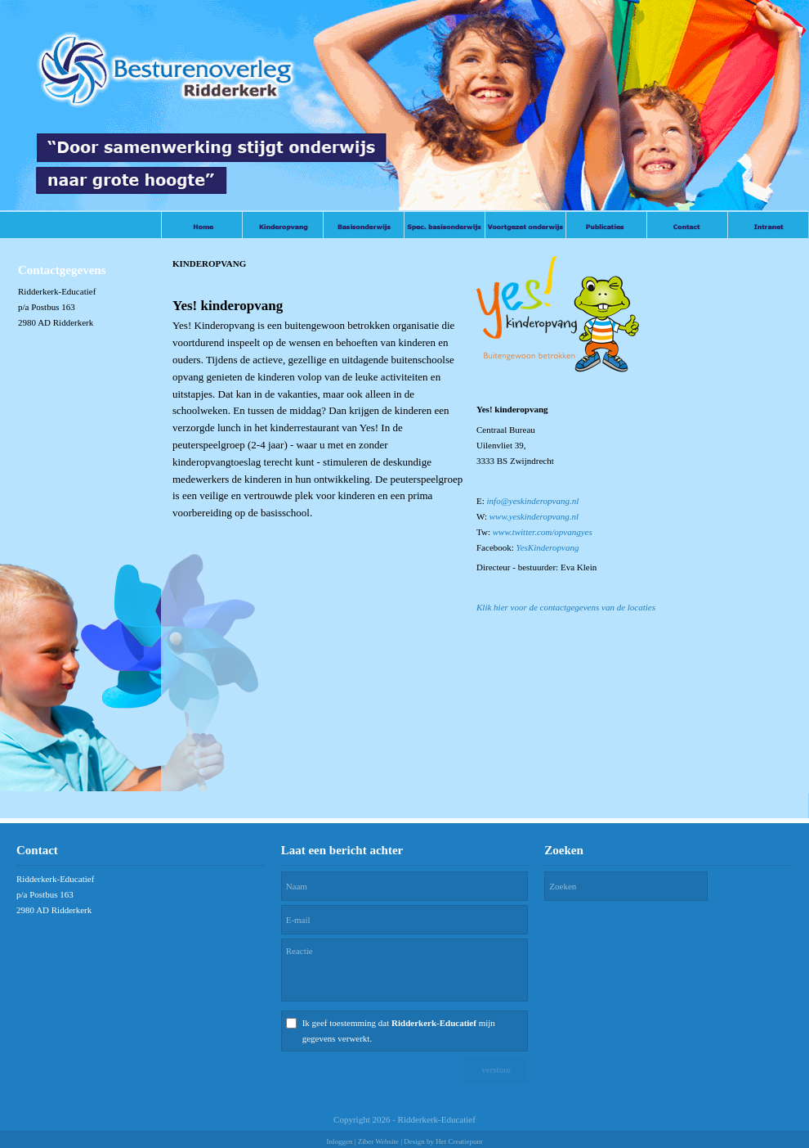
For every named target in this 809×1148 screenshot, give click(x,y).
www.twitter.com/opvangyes (542, 532)
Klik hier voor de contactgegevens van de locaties (565, 607)
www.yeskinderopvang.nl (534, 516)
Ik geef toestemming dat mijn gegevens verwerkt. (398, 1030)
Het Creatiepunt (459, 1141)
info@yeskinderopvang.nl (533, 501)
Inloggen (339, 1141)
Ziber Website (378, 1141)
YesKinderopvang (547, 547)
